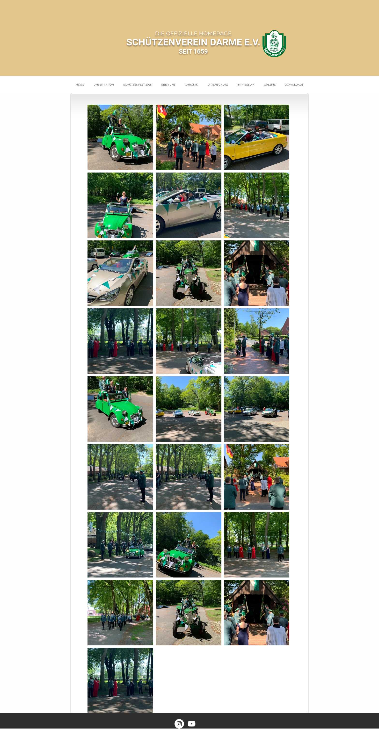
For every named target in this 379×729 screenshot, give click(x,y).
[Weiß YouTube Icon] (191, 724)
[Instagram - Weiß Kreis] (179, 724)
